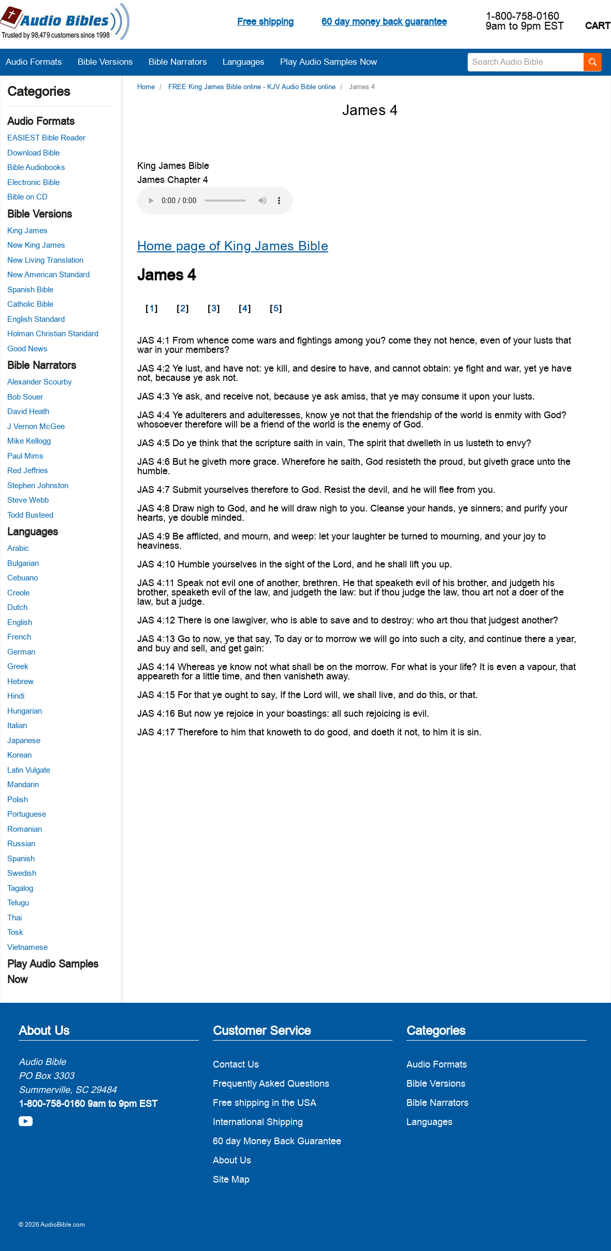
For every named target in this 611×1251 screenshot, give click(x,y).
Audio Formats (39, 61)
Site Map (231, 1179)
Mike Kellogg (29, 440)
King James (27, 230)
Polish (17, 799)
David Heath (28, 411)
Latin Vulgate (28, 769)
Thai (14, 917)
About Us (232, 1160)
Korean (19, 754)
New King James (36, 244)
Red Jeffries (27, 470)
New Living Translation (45, 259)
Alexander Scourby (39, 381)
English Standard (36, 319)
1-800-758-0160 (522, 16)
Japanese (23, 740)
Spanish (21, 858)
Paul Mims (25, 455)
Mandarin (23, 784)
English (19, 622)
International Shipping (258, 1121)
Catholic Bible (30, 303)
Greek (17, 666)
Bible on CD (27, 196)
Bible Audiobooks (36, 167)
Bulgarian (23, 563)
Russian (21, 843)
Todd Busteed (30, 514)
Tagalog (20, 888)
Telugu (18, 902)
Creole (18, 592)
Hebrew (20, 681)
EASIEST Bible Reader (46, 137)
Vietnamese (27, 947)
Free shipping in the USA (264, 1102)
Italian (17, 725)
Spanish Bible (30, 289)
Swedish (21, 873)
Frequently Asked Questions (271, 1083)
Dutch (17, 607)
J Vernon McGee (36, 426)
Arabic (18, 548)
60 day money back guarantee (384, 21)
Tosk (15, 932)
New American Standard (48, 274)
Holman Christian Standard (52, 333)
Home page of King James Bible (232, 246)
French (19, 636)
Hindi (15, 695)
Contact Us (236, 1064)
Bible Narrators (183, 61)
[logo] (64, 23)
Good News (27, 348)
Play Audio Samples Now (328, 61)
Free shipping (265, 21)
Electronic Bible (33, 182)
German (21, 651)
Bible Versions (110, 61)
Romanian (24, 828)
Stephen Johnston (37, 485)
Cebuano (22, 577)
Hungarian (24, 710)
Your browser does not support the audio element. (215, 201)
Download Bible (33, 152)
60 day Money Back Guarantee (277, 1140)
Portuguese (26, 813)
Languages (249, 61)
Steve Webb (28, 499)
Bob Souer (25, 396)
